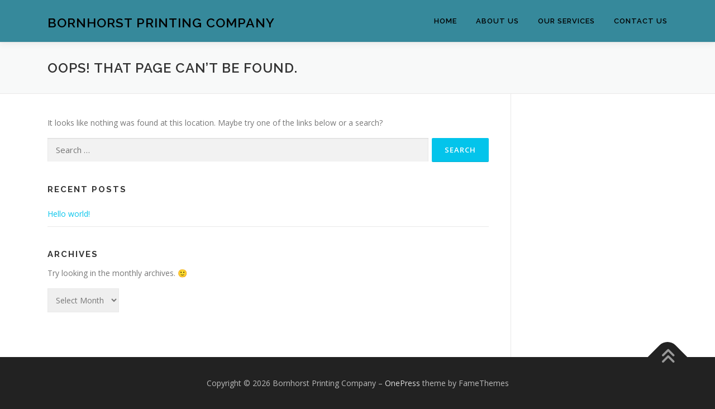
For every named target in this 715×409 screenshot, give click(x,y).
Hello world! (68, 213)
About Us (497, 21)
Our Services (566, 21)
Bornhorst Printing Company (161, 22)
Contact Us (641, 21)
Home (445, 21)
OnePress (402, 383)
